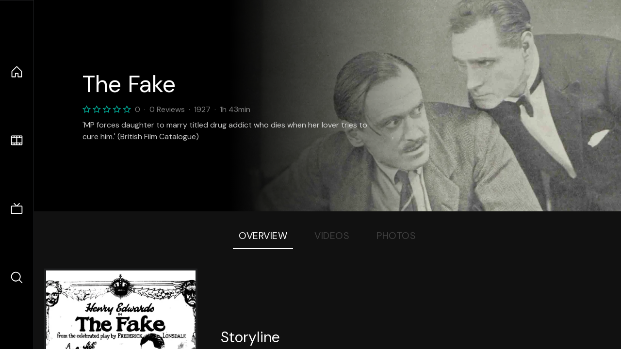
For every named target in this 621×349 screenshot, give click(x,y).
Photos (396, 235)
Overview (263, 235)
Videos (331, 235)
